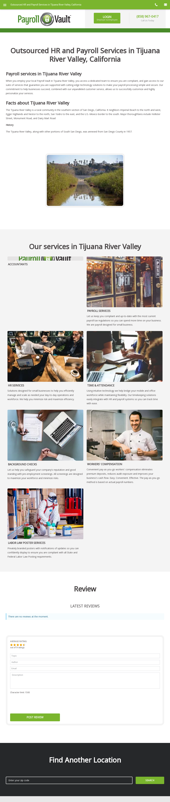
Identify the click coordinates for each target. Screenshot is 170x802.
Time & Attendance (100, 385)
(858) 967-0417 (147, 16)
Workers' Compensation (104, 464)
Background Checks (22, 464)
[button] (11, 645)
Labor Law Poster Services (26, 543)
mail (165, 4)
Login (107, 18)
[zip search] (69, 780)
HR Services (16, 385)
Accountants (18, 264)
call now (156, 4)
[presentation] (35, 702)
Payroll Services (98, 311)
